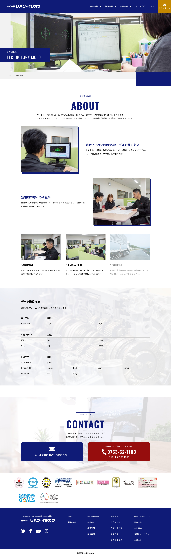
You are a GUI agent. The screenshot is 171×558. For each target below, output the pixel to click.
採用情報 (114, 516)
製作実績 (91, 534)
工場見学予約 (116, 540)
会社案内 (138, 528)
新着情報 (72, 522)
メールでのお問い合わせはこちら (52, 451)
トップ (71, 516)
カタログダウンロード (145, 5)
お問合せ (138, 540)
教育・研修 (115, 522)
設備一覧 (138, 522)
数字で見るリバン (142, 516)
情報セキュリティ (142, 534)
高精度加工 (92, 522)
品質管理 (91, 528)
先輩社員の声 (116, 528)
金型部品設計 (93, 516)
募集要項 (114, 534)
